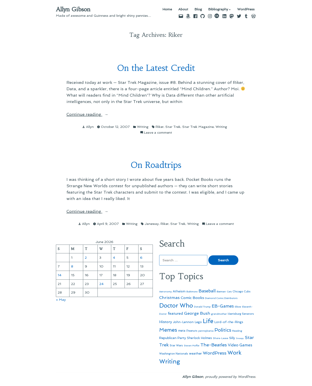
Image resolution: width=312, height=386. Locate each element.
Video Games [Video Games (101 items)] (240, 345)
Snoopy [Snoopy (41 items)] (240, 338)
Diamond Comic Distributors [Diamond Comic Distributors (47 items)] (221, 298)
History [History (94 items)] (165, 322)
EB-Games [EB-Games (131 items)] (223, 306)
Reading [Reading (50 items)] (237, 330)
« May (61, 300)
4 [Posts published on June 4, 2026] (114, 258)
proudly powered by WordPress (230, 377)
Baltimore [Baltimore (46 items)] (192, 291)
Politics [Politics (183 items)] (222, 330)
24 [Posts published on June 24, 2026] (101, 284)
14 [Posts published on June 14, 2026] (59, 275)
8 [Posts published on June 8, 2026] (72, 266)
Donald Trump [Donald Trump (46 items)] (202, 306)
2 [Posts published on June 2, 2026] (86, 258)
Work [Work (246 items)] (234, 353)
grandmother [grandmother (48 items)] (219, 314)
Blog (198, 9)
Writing (142, 127)
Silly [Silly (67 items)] (232, 338)
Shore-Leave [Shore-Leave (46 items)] (220, 338)
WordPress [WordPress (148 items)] (214, 353)
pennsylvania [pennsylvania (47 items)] (206, 330)
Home (167, 9)
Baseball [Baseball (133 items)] (207, 290)
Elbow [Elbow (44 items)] (238, 306)
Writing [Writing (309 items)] (169, 361)
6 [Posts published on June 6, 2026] (141, 258)
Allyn (90, 127)
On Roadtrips (156, 165)
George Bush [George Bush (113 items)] (197, 313)
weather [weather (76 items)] (195, 353)
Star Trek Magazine (198, 127)
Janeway (152, 224)
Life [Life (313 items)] (208, 321)
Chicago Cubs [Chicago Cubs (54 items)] (242, 291)
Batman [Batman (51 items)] (221, 291)
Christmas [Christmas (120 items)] (169, 297)
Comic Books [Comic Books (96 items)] (192, 298)
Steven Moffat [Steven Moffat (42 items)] (191, 345)
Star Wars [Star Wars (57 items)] (176, 345)
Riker (160, 127)
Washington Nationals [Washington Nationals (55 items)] (173, 353)
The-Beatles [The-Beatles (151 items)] (213, 344)
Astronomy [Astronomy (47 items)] (165, 291)
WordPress (245, 9)
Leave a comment (158, 132)
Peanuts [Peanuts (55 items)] (191, 330)
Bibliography (218, 9)
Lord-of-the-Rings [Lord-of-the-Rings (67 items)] (228, 322)
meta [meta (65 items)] (181, 330)
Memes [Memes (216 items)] (168, 330)
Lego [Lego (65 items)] (198, 322)
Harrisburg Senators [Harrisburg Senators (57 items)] (241, 313)
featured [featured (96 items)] (175, 313)
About (183, 9)
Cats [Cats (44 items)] (229, 291)
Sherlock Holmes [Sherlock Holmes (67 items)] (199, 338)
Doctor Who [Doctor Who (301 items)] (176, 305)
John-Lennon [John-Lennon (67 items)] (183, 322)
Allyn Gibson (73, 9)
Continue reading (91, 114)
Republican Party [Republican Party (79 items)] (172, 338)
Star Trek (172, 127)
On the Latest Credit (156, 68)
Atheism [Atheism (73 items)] (179, 291)
